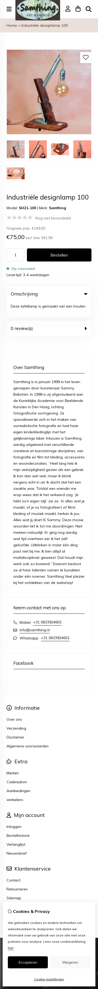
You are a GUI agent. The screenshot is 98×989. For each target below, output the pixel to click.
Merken (13, 757)
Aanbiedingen (18, 775)
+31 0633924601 (47, 606)
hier (11, 948)
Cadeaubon (17, 766)
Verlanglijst (16, 828)
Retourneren (17, 873)
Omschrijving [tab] (49, 294)
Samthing (57, 208)
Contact (13, 864)
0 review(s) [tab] (49, 312)
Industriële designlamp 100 (44, 25)
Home (12, 25)
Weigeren (70, 962)
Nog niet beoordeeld (53, 218)
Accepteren (27, 962)
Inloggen (14, 811)
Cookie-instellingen (49, 979)
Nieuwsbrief (17, 837)
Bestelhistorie (18, 819)
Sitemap (14, 882)
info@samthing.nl (35, 614)
